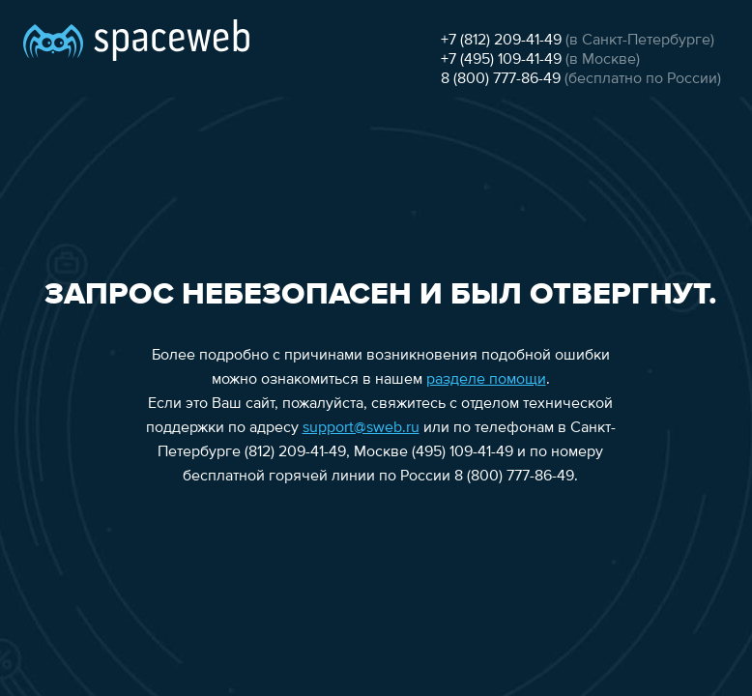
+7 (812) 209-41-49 (501, 40)
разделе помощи (486, 380)
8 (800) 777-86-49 (501, 79)
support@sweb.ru (361, 428)
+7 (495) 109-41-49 (501, 60)
